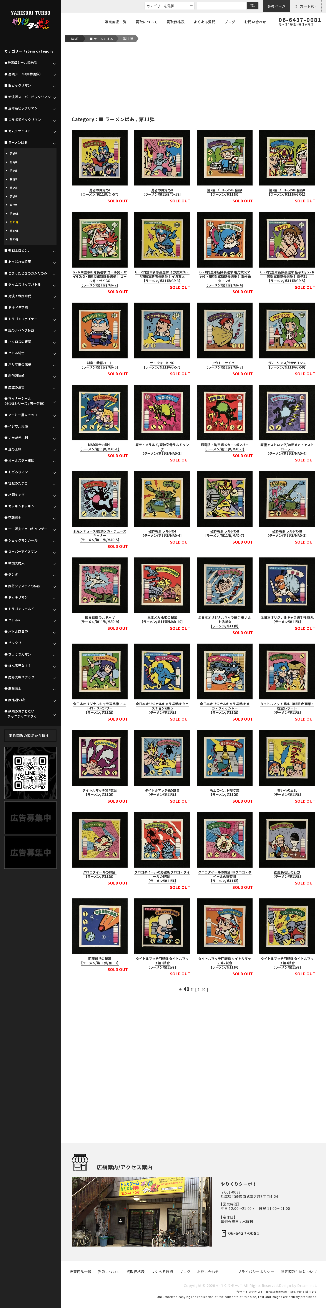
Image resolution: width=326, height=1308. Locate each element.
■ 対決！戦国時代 (17, 296)
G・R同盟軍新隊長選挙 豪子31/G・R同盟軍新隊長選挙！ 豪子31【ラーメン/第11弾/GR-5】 (287, 276)
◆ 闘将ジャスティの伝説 (22, 586)
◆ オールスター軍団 (19, 460)
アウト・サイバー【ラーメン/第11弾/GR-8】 (224, 365)
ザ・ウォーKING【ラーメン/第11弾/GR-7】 (162, 365)
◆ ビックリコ (14, 642)
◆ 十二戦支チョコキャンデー (25, 528)
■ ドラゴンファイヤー (21, 318)
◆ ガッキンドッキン (19, 506)
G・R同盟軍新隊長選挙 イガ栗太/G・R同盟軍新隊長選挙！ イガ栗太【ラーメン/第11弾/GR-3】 (162, 276)
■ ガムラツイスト (17, 131)
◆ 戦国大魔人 (14, 563)
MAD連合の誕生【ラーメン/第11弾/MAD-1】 (100, 446)
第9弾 (13, 205)
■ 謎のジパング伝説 (19, 330)
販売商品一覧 (116, 21)
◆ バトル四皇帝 (16, 631)
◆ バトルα (12, 620)
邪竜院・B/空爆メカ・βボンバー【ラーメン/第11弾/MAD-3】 (225, 446)
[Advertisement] (193, 78)
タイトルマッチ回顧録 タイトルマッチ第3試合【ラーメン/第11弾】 (287, 963)
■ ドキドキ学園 (16, 307)
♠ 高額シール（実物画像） (22, 74)
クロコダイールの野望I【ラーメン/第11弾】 (99, 874)
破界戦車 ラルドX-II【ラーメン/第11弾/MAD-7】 (224, 533)
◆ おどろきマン (16, 472)
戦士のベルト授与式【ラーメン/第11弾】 (224, 792)
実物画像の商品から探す (29, 735)
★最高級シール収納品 (20, 62)
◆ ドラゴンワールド (19, 608)
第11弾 (128, 38)
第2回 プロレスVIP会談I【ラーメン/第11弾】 (224, 192)
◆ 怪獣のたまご (16, 483)
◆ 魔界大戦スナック (19, 677)
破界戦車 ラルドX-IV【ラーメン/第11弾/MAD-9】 (100, 619)
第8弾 (13, 196)
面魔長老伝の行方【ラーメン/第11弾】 (287, 874)
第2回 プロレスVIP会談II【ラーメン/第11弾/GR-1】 (287, 192)
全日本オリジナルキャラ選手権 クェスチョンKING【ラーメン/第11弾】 (162, 708)
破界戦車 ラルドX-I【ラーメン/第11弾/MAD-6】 (162, 533)
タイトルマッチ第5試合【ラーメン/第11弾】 (162, 792)
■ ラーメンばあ (101, 38)
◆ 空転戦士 (12, 517)
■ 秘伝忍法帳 (14, 375)
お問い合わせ (255, 21)
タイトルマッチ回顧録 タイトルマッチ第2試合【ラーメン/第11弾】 (224, 963)
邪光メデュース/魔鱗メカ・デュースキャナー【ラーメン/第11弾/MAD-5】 (99, 535)
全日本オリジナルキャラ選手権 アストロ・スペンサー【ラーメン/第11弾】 (99, 708)
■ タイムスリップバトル (22, 284)
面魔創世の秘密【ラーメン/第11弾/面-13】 (100, 960)
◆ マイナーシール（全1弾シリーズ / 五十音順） (24, 401)
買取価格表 (175, 21)
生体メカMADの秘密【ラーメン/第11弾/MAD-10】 (162, 619)
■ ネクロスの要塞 (17, 341)
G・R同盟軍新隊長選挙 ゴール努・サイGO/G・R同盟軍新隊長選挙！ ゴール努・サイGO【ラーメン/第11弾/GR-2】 (100, 279)
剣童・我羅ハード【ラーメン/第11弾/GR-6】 (99, 365)
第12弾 (14, 231)
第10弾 (14, 214)
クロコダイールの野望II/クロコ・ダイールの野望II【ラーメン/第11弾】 (162, 876)
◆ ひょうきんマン (17, 654)
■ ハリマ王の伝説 (17, 364)
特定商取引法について (299, 1271)
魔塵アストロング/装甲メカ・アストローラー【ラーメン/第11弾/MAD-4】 (287, 449)
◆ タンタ (11, 574)
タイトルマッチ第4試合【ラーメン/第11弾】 (99, 792)
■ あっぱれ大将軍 (17, 261)
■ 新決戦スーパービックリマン (27, 96)
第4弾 (13, 162)
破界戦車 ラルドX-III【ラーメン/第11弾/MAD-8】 (287, 533)
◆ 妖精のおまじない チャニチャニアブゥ (20, 714)
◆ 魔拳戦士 (12, 688)
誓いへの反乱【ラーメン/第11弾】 (287, 792)
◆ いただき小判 (16, 437)
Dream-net (306, 1285)
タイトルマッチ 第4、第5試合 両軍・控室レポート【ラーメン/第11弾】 (287, 708)
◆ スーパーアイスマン (20, 551)
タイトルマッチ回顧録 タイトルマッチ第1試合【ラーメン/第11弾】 (162, 963)
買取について (147, 21)
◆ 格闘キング (14, 494)
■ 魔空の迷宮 (14, 387)
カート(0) (306, 6)
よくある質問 (205, 21)
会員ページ (276, 6)
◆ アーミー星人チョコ (20, 414)
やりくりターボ (229, 1285)
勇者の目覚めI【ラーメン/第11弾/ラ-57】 (100, 192)
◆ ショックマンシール (21, 540)
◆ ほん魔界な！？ (17, 665)
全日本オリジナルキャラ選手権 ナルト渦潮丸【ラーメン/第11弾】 (224, 621)
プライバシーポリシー (256, 1271)
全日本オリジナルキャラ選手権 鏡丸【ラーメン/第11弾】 (287, 619)
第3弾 (13, 153)
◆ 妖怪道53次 (14, 700)
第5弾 (13, 171)
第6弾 (13, 179)
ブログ (230, 21)
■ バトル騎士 (14, 353)
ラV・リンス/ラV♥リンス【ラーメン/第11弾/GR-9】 (287, 365)
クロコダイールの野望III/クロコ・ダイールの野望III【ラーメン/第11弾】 (224, 876)
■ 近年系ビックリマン (21, 108)
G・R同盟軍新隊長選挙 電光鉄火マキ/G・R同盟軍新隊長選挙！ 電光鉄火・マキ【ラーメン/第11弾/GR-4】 (225, 279)
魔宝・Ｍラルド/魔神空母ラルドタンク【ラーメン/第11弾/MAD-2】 (162, 449)
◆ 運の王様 (12, 449)
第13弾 (14, 239)
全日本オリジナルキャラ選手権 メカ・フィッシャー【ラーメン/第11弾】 (224, 708)
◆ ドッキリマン (16, 597)
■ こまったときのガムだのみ (25, 273)
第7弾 (13, 188)
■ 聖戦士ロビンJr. (18, 250)
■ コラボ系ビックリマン (22, 119)
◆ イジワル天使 (16, 426)
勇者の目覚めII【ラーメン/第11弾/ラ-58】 (162, 192)
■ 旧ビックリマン (17, 85)
